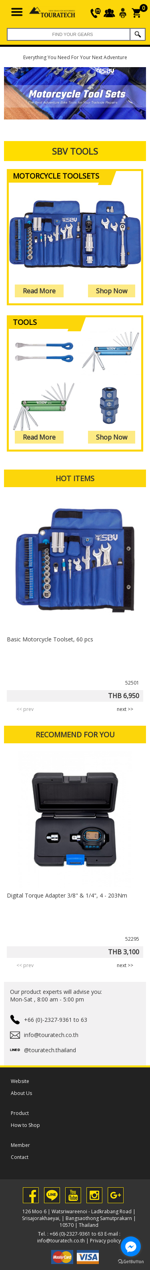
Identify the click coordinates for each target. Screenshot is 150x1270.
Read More (39, 291)
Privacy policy (105, 1240)
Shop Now (111, 291)
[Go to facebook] (131, 1246)
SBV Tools (75, 151)
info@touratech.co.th (61, 1240)
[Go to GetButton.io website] (131, 1261)
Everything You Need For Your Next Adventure (75, 57)
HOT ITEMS (75, 478)
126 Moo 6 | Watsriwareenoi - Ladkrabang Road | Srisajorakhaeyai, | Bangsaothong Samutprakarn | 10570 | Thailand (79, 1218)
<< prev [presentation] (25, 709)
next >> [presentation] (125, 709)
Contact (19, 1157)
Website (20, 1081)
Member (20, 1145)
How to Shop (25, 1125)
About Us (21, 1093)
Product (20, 1113)
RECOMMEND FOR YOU (75, 734)
